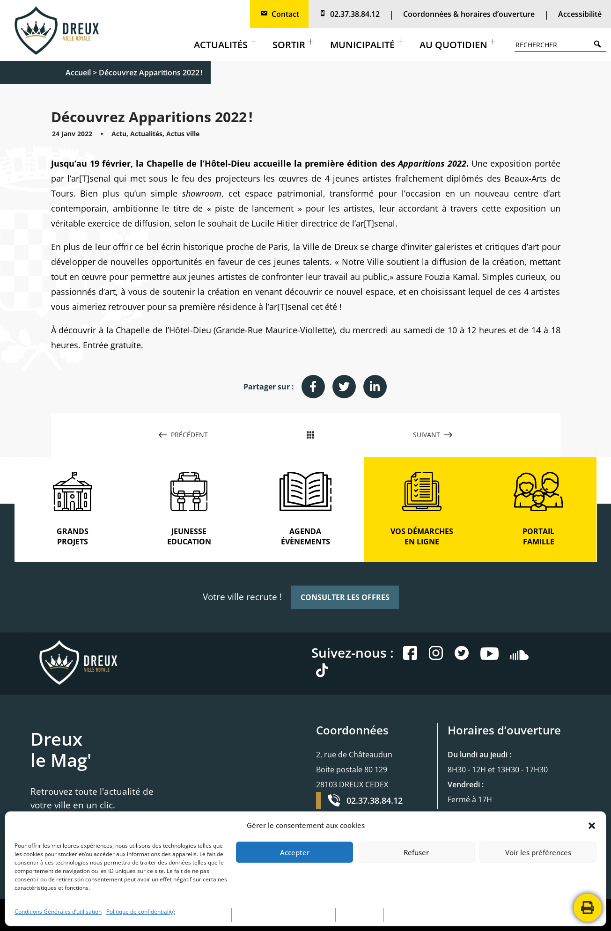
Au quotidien (457, 45)
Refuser (416, 852)
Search (599, 43)
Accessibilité (580, 14)
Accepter (294, 852)
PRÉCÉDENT (183, 434)
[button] (591, 825)
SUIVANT (432, 434)
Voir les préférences (538, 852)
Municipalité (366, 45)
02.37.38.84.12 (349, 14)
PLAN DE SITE (359, 914)
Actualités (225, 45)
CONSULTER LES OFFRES (345, 597)
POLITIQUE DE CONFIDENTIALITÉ (283, 914)
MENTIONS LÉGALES (198, 914)
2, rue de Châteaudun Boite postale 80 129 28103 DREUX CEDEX (354, 769)
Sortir (292, 45)
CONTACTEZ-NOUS (415, 914)
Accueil (78, 72)
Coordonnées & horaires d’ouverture (469, 14)
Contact (279, 14)
